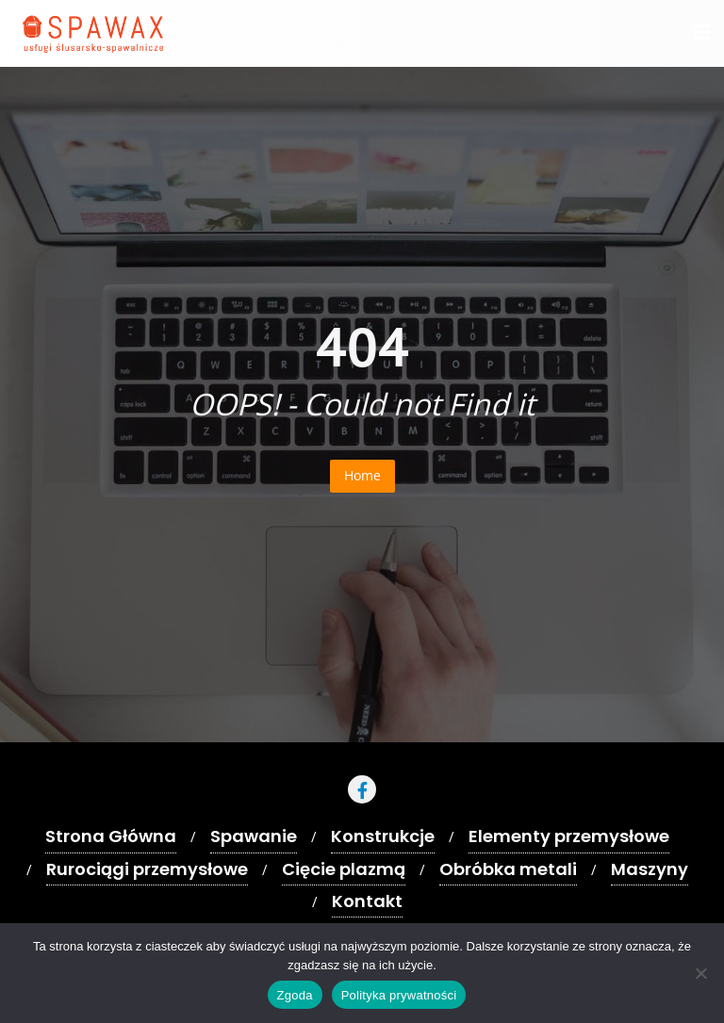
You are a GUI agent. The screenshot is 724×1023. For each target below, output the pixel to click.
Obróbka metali (508, 869)
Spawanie (253, 836)
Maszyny (649, 869)
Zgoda (295, 995)
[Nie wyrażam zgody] (700, 973)
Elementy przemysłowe (569, 836)
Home (362, 475)
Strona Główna (110, 836)
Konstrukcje (383, 836)
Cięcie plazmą (343, 869)
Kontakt (367, 901)
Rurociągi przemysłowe (147, 869)
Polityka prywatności (399, 995)
